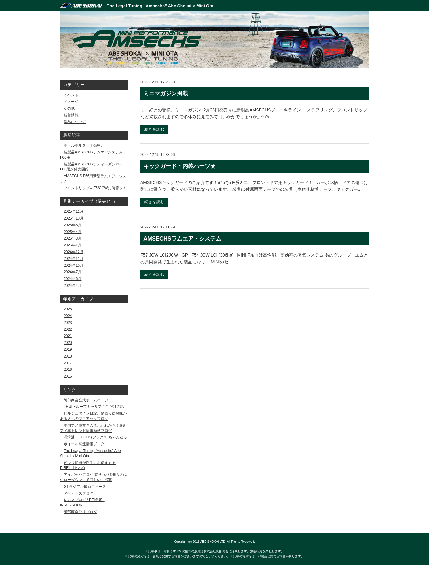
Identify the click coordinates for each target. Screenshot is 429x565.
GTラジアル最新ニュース (85, 486)
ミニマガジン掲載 (165, 93)
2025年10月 (73, 218)
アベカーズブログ (78, 493)
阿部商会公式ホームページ (86, 400)
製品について (75, 122)
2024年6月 (72, 279)
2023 (68, 322)
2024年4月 (72, 285)
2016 (68, 369)
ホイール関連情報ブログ (84, 444)
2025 (68, 309)
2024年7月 (72, 272)
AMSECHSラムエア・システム (182, 239)
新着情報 (71, 115)
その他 (69, 108)
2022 (68, 329)
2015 (68, 376)
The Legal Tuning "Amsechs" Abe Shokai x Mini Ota (160, 5)
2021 (68, 336)
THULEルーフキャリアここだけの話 (94, 406)
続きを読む (154, 129)
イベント (71, 95)
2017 (68, 363)
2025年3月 (72, 238)
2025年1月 (72, 245)
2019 (68, 349)
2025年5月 (72, 225)
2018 (68, 356)
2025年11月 (73, 211)
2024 (68, 316)
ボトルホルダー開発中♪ (83, 145)
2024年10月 (73, 265)
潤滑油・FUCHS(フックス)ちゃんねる (95, 437)
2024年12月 (73, 252)
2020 (68, 343)
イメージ (71, 101)
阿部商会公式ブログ (80, 512)
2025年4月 (72, 232)
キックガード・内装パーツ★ (179, 166)
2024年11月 (73, 259)
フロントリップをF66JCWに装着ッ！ (95, 188)
